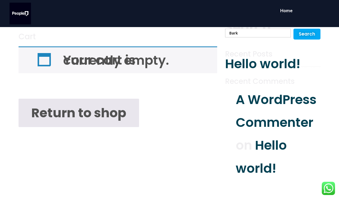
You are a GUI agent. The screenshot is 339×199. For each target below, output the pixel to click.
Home (286, 10)
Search (307, 34)
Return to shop (78, 113)
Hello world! (262, 64)
